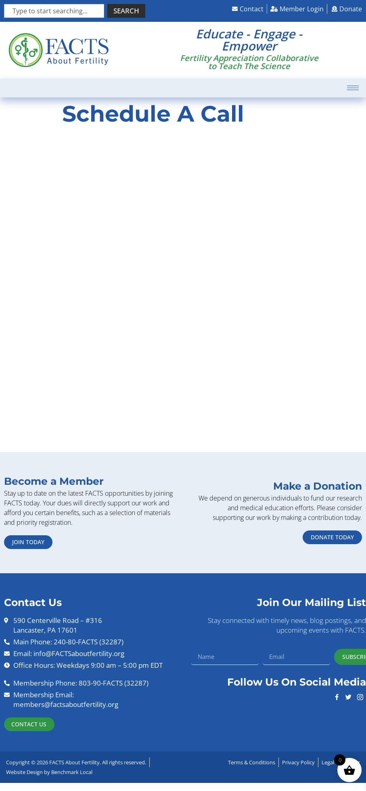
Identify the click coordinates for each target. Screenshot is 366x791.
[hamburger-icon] (353, 87)
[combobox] (54, 11)
